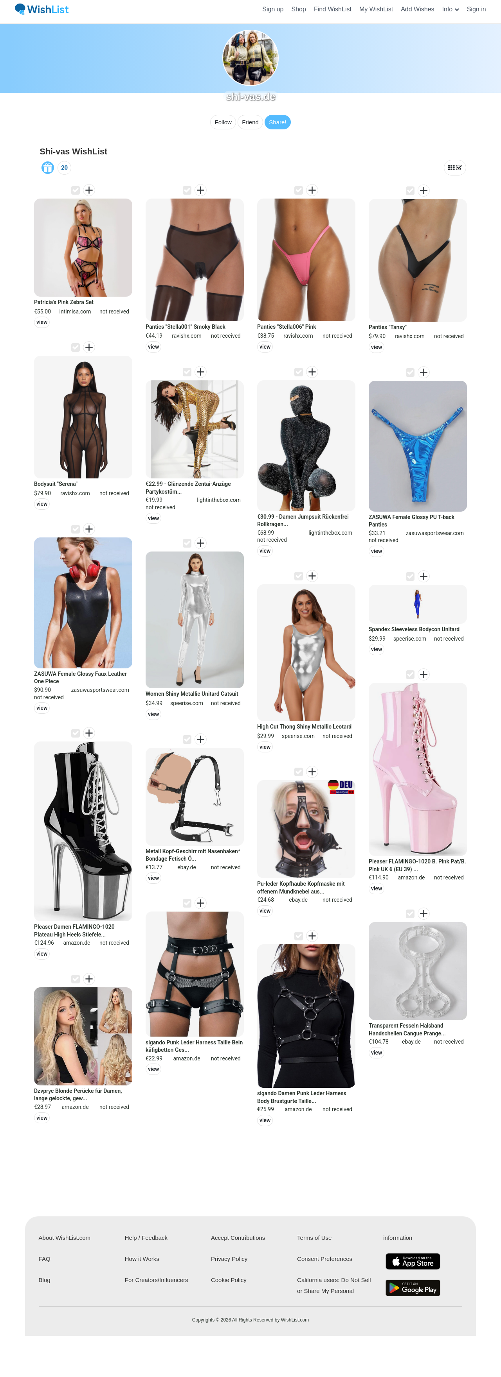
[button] (450, 9)
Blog (44, 1280)
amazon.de (76, 943)
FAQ (44, 1258)
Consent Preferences (324, 1258)
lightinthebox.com (219, 500)
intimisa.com (75, 311)
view (41, 322)
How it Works (142, 1258)
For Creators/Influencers (156, 1280)
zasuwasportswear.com (100, 690)
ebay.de (186, 867)
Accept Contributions (238, 1237)
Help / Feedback (146, 1237)
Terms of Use (314, 1237)
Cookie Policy (229, 1280)
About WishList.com (65, 1237)
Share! (277, 122)
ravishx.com (75, 493)
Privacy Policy (229, 1258)
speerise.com (186, 703)
